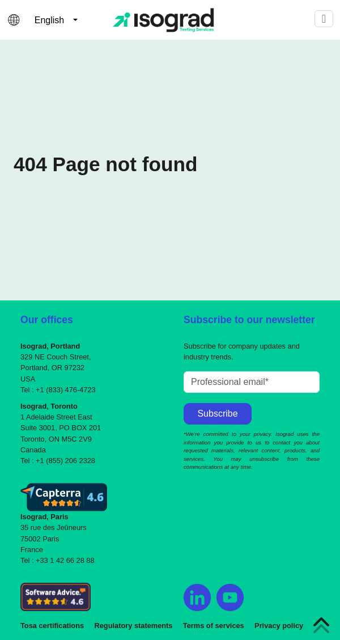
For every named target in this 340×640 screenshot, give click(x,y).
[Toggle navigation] (323, 18)
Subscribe (217, 413)
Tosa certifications (52, 625)
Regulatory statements (134, 625)
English (49, 20)
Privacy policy (278, 625)
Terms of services (213, 625)
